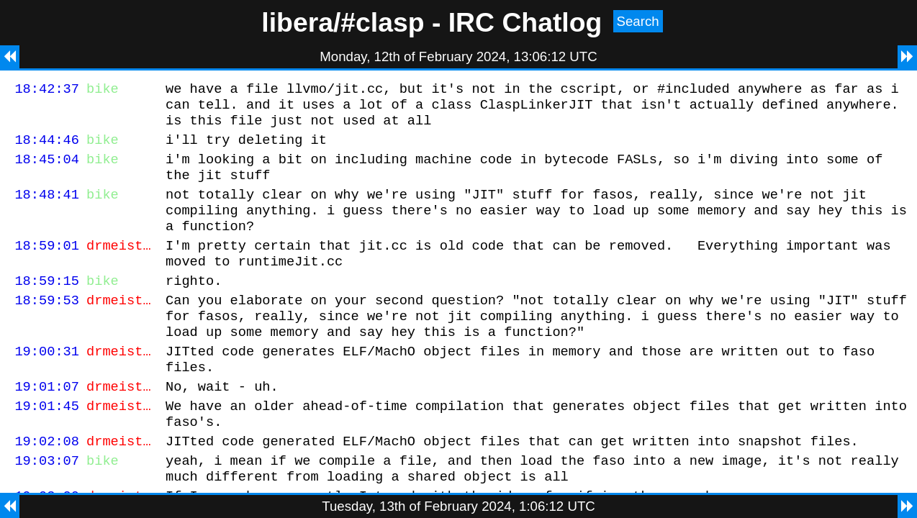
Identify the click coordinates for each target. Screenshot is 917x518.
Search (638, 21)
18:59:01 (46, 267)
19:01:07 (46, 425)
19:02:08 (46, 486)
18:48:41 (46, 209)
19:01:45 (46, 446)
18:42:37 (46, 90)
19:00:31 (46, 385)
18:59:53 (46, 328)
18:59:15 (46, 306)
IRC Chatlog (525, 22)
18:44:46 (46, 148)
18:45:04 (46, 169)
